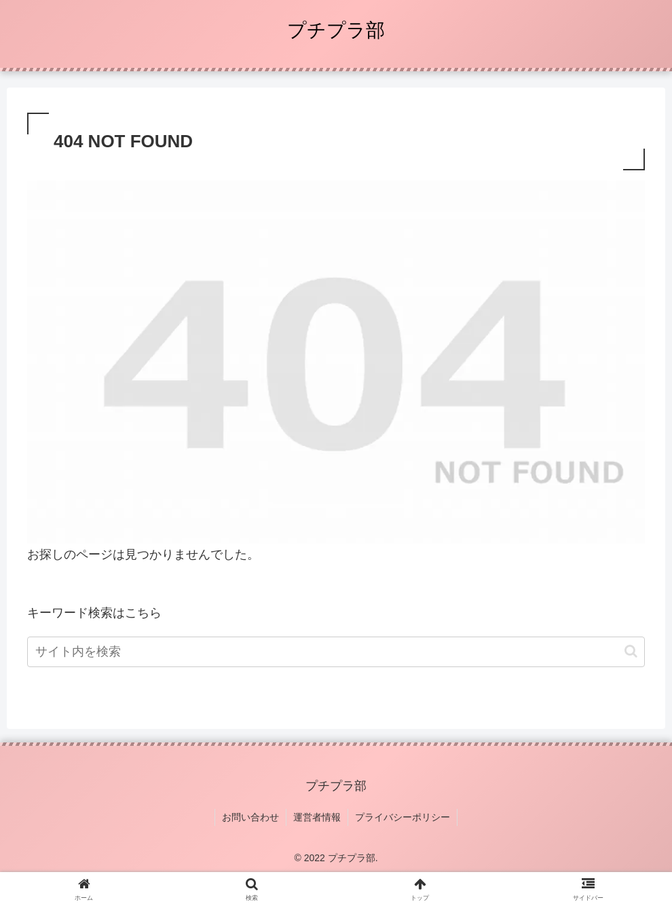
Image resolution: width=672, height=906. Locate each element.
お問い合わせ (250, 817)
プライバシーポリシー (402, 817)
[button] (631, 651)
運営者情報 (317, 817)
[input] (336, 652)
